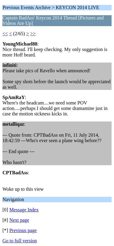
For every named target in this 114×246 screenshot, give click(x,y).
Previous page (23, 230)
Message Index (24, 209)
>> (33, 33)
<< (5, 33)
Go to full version (19, 240)
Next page (19, 220)
